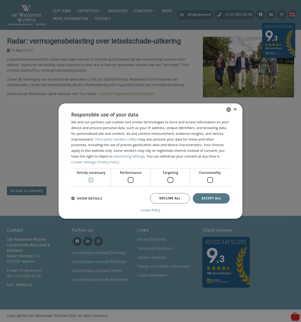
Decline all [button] (169, 198)
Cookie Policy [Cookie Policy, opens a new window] (150, 210)
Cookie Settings (83, 162)
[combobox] (228, 109)
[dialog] (150, 161)
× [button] (235, 109)
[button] (86, 198)
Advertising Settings (129, 156)
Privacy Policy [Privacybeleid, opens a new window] (108, 162)
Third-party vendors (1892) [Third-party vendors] (116, 139)
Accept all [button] (211, 198)
